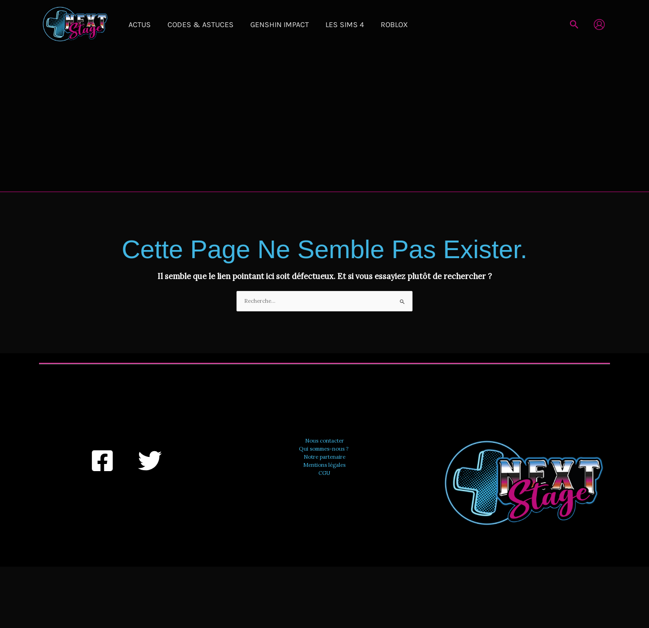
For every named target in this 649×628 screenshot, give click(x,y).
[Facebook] (102, 460)
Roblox (361, 24)
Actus (136, 24)
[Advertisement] (324, 120)
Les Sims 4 (319, 24)
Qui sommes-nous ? (324, 448)
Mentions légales (324, 464)
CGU (324, 471)
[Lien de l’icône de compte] (599, 24)
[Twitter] (150, 460)
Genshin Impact (261, 24)
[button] (574, 24)
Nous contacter (324, 440)
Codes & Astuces (190, 24)
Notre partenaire (324, 456)
